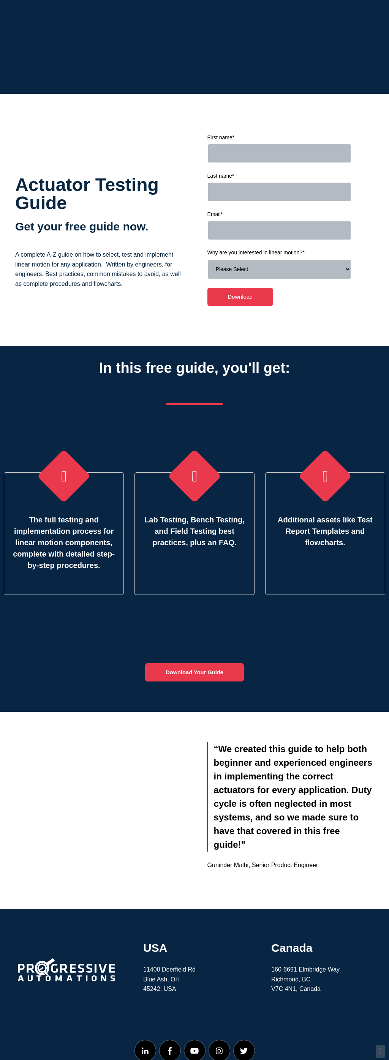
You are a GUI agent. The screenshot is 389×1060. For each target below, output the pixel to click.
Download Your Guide (194, 639)
